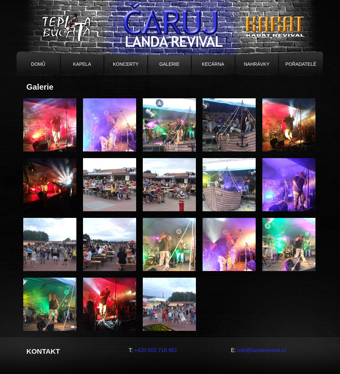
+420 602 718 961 (155, 350)
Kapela (82, 64)
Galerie (169, 64)
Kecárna (213, 64)
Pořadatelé (300, 64)
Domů (38, 64)
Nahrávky (256, 64)
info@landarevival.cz (262, 350)
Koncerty (126, 64)
